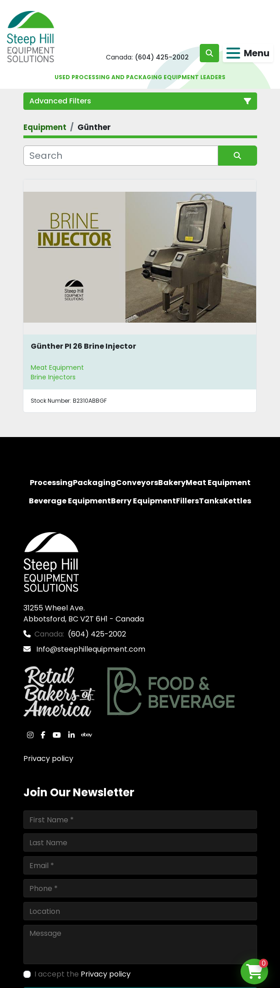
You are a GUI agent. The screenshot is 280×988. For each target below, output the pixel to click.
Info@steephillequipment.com (89, 649)
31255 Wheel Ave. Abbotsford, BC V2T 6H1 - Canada (83, 613)
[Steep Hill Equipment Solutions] (51, 561)
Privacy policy (48, 758)
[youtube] (57, 735)
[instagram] (30, 735)
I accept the (82, 974)
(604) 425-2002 (162, 57)
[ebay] (86, 735)
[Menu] (233, 53)
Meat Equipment (57, 367)
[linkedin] (71, 735)
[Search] (120, 156)
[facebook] (43, 735)
